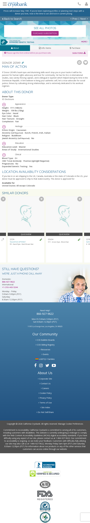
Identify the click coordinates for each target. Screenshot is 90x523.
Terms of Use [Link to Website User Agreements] (45, 402)
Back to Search (12, 18)
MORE (84, 41)
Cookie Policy (45, 393)
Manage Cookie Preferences (70, 423)
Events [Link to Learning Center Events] (45, 354)
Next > (84, 18)
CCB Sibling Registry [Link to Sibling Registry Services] (45, 344)
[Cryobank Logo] (17, 3)
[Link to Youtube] (54, 365)
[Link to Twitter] (47, 365)
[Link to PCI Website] (45, 517)
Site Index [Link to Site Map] (45, 407)
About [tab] (15, 48)
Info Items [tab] (45, 48)
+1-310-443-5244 (10, 287)
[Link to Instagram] (41, 365)
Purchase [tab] (75, 48)
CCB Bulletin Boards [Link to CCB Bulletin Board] (45, 340)
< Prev (74, 18)
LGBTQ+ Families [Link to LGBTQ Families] (45, 359)
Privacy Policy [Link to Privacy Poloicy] (45, 398)
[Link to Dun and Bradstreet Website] (45, 506)
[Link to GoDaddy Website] (45, 473)
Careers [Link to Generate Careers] (45, 388)
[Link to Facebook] (35, 365)
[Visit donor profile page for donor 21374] (26, 229)
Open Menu (5, 3)
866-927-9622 (8, 281)
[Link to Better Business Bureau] (45, 464)
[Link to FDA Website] (45, 495)
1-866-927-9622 (63, 438)
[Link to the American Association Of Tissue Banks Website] (45, 484)
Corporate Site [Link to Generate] (45, 378)
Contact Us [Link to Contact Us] (45, 383)
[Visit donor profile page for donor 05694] (64, 229)
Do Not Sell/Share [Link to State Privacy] (45, 412)
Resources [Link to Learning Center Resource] (45, 349)
